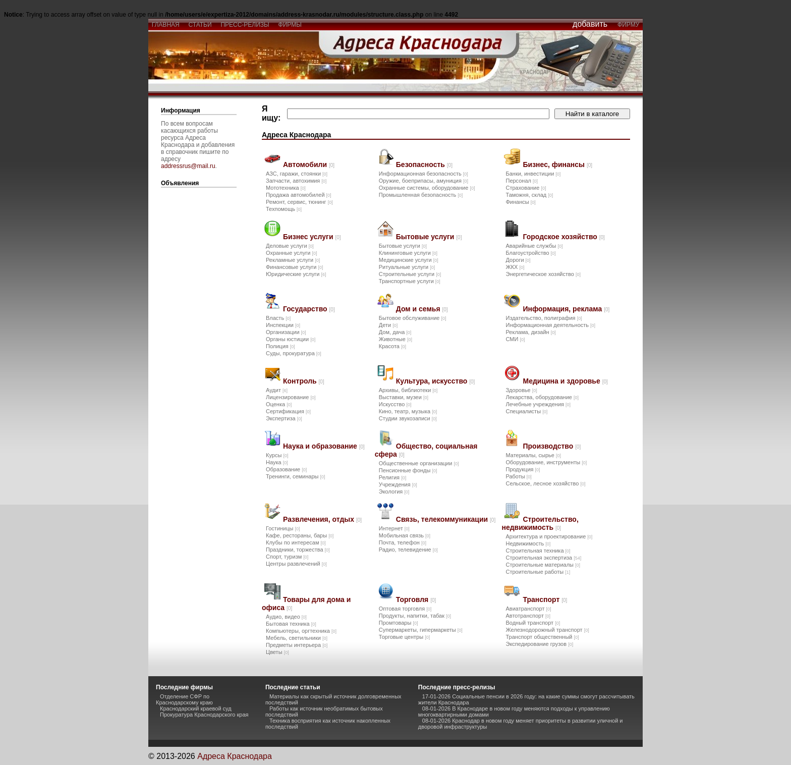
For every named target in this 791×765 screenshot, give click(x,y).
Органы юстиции (290, 339)
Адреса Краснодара (234, 756)
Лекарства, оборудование (542, 397)
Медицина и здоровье (565, 381)
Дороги (517, 260)
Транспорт (545, 599)
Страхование (525, 188)
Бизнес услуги (312, 237)
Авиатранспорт (528, 609)
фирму (628, 24)
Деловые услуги (290, 246)
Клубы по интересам (296, 542)
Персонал (521, 181)
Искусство (395, 404)
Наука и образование (324, 446)
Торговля (416, 599)
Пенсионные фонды (408, 470)
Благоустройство (530, 253)
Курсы (277, 455)
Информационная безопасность (423, 174)
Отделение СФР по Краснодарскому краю (184, 699)
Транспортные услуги (409, 281)
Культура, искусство (435, 381)
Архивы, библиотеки (408, 390)
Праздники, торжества (298, 550)
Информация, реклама (566, 309)
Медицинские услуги (408, 260)
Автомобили (308, 164)
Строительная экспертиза (543, 558)
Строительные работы (537, 572)
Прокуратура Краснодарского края (204, 715)
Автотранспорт (527, 616)
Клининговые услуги (408, 253)
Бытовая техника (291, 624)
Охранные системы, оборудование (427, 188)
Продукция (522, 469)
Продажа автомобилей (298, 195)
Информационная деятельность (550, 325)
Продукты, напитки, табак (415, 616)
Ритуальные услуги (407, 267)
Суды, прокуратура (293, 353)
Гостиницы (283, 528)
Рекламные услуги (293, 260)
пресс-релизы (245, 24)
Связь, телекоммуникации (445, 519)
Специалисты (526, 411)
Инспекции (283, 325)
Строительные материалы (542, 565)
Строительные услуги (410, 274)
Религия (392, 477)
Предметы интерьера (296, 645)
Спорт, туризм (287, 557)
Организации (286, 332)
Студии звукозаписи (408, 418)
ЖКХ (514, 267)
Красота (392, 346)
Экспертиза (284, 418)
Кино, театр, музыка (408, 411)
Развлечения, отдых (322, 519)
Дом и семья (422, 309)
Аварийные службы (533, 246)
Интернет (394, 528)
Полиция (280, 346)
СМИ (515, 339)
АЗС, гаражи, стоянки (296, 174)
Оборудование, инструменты (546, 462)
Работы (518, 476)
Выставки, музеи (403, 397)
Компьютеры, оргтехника (301, 631)
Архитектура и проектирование (548, 536)
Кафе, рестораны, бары (299, 535)
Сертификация (288, 411)
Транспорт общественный (542, 637)
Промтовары (398, 623)
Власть (278, 318)
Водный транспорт (532, 623)
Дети (388, 325)
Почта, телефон (402, 542)
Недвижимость (527, 543)
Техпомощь (284, 209)
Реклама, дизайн (530, 332)
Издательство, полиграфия (543, 318)
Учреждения (398, 484)
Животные (395, 339)
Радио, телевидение (408, 550)
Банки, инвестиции (532, 174)
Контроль (303, 381)
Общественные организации (419, 463)
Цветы (277, 652)
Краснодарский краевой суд (196, 708)
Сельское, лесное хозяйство (545, 483)
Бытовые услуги (429, 237)
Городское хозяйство (563, 237)
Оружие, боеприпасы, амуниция (423, 181)
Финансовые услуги (294, 267)
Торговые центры (404, 637)
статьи (200, 24)
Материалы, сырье (532, 455)
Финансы (520, 202)
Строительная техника (537, 551)
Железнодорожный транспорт (547, 630)
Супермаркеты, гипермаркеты (421, 630)
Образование (286, 469)
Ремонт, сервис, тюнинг (299, 202)
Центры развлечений (296, 564)
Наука (277, 462)
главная (165, 24)
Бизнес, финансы (557, 164)
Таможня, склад (529, 195)
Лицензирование (290, 397)
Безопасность (424, 164)
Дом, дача (395, 332)
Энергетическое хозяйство (542, 274)
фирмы (290, 24)
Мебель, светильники (296, 638)
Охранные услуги (291, 253)
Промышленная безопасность (421, 195)
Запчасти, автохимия (296, 181)
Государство (309, 309)
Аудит (277, 390)
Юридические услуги (296, 274)
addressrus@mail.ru (188, 166)
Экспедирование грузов (539, 644)
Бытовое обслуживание (412, 318)
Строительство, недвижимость (539, 523)
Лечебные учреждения (538, 404)
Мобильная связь (404, 535)
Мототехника (286, 188)
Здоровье (521, 390)
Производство (552, 446)
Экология (394, 491)
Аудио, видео (286, 617)
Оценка (279, 404)
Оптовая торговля (405, 609)
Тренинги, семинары (295, 476)
